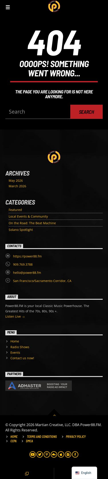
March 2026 (17, 186)
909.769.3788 (23, 264)
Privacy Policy (76, 436)
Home (14, 341)
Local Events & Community (28, 216)
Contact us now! (22, 358)
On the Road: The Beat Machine (32, 223)
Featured (15, 210)
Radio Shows (19, 347)
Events (15, 352)
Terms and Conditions (42, 436)
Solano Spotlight (21, 230)
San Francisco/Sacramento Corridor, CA (42, 281)
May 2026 (16, 180)
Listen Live (15, 316)
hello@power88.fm (27, 272)
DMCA (29, 441)
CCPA (13, 441)
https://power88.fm (27, 256)
